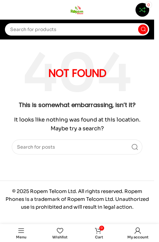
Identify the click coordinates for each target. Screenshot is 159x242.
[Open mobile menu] (8, 9)
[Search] (77, 29)
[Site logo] (77, 9)
